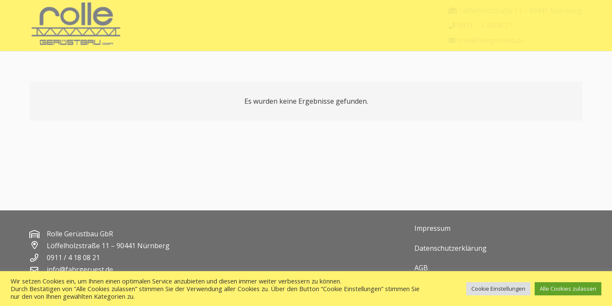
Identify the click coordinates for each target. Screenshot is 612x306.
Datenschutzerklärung (450, 248)
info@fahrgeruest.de (80, 269)
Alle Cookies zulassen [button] (568, 288)
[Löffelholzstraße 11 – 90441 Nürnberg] (38, 246)
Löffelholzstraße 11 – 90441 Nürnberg (108, 245)
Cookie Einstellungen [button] (498, 288)
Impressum (432, 228)
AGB (421, 267)
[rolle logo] (76, 25)
